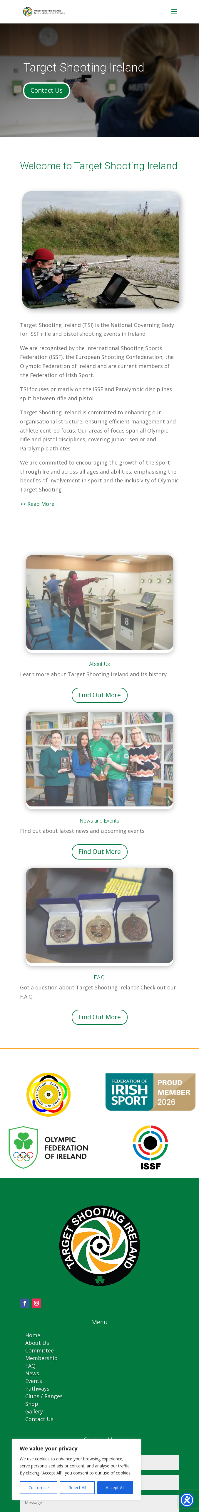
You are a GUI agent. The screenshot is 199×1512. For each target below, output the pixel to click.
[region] (76, 1469)
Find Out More (99, 695)
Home (32, 1335)
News (32, 1373)
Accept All (115, 1487)
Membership (41, 1358)
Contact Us (47, 90)
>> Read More (37, 503)
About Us (37, 1342)
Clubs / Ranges (44, 1396)
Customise (39, 1487)
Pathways (37, 1388)
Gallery (34, 1411)
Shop (31, 1403)
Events (33, 1380)
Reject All (77, 1487)
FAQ (30, 1365)
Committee (39, 1350)
